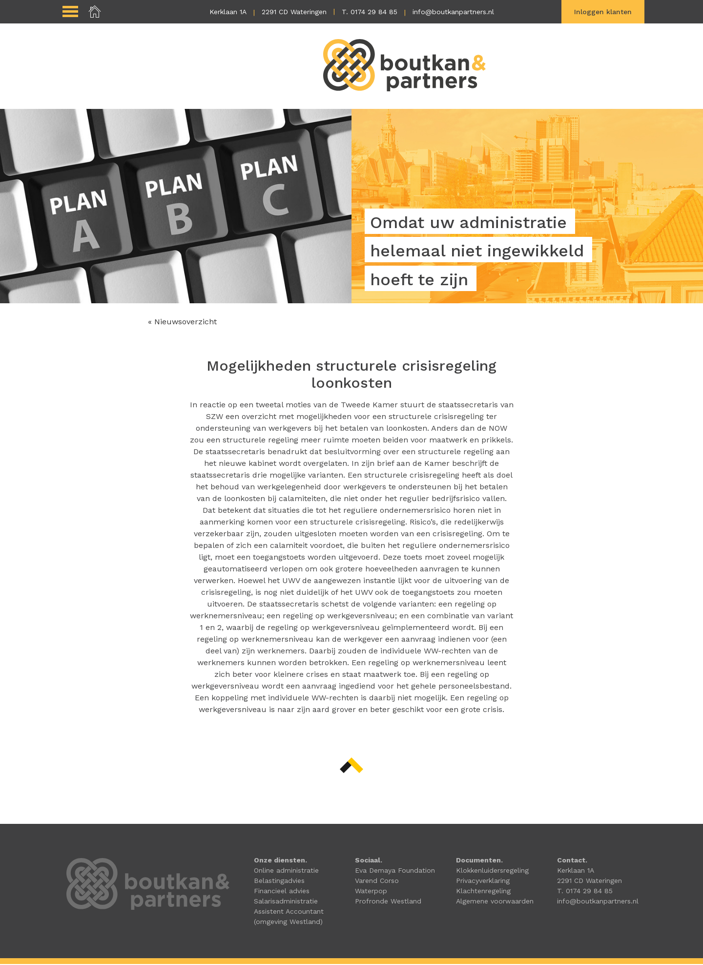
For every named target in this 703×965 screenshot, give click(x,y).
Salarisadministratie (286, 902)
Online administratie (286, 871)
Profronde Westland (388, 902)
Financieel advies (282, 892)
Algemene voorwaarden (495, 902)
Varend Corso (377, 881)
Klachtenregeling (483, 892)
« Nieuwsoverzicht (182, 322)
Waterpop (371, 892)
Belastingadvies (279, 881)
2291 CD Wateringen (294, 12)
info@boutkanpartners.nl (453, 12)
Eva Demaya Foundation (395, 871)
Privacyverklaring (483, 881)
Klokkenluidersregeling (492, 871)
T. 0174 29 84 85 (369, 12)
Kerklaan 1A (228, 12)
